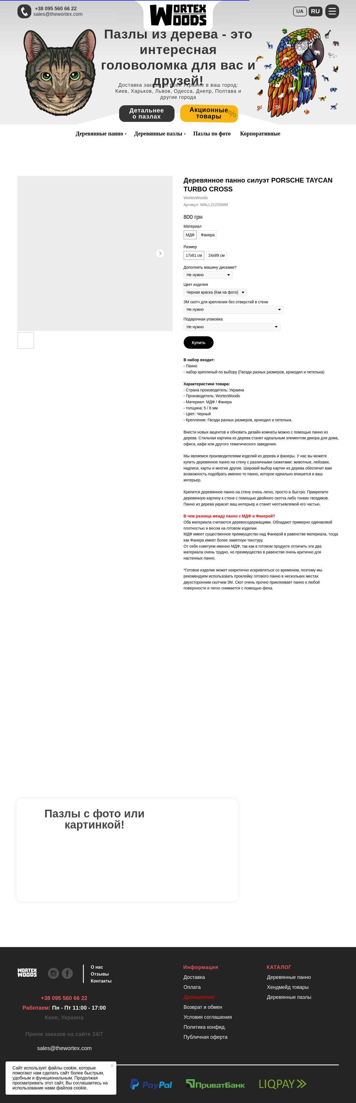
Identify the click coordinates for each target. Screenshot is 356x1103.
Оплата (192, 987)
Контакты (101, 981)
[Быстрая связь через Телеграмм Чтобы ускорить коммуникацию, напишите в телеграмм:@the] (24, 11)
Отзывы (100, 974)
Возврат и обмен (203, 1007)
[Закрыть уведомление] (112, 1065)
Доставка (194, 977)
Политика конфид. (205, 1027)
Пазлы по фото (212, 133)
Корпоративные (260, 133)
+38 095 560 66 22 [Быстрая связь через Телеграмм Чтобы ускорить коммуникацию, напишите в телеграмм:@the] (56, 8)
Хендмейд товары (288, 987)
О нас (97, 967)
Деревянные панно (99, 133)
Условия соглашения (208, 1017)
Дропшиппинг (199, 997)
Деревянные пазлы (158, 133)
